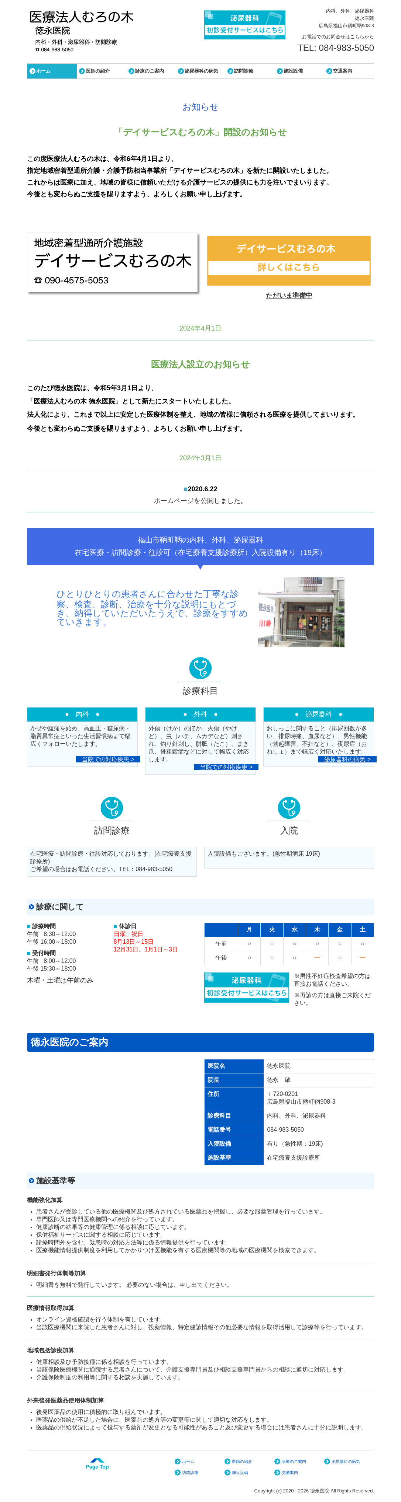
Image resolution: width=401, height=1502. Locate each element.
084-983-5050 (346, 48)
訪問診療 (243, 71)
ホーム (43, 71)
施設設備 (293, 71)
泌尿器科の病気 (201, 71)
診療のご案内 (149, 71)
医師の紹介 (98, 71)
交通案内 (342, 71)
